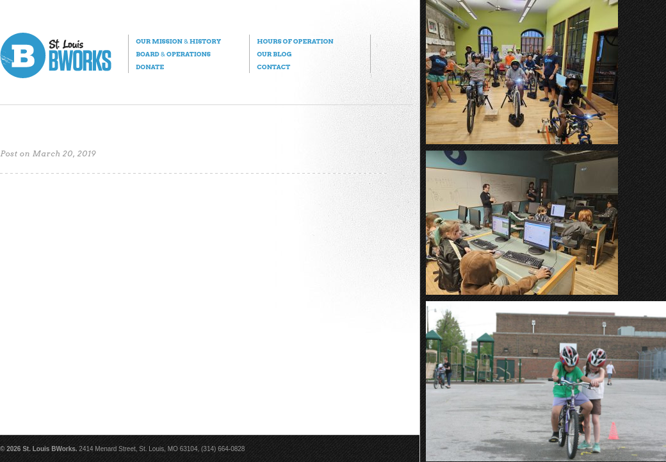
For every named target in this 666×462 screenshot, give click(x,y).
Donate (150, 66)
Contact (273, 66)
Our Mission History (178, 41)
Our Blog (274, 54)
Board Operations (173, 54)
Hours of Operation (295, 41)
